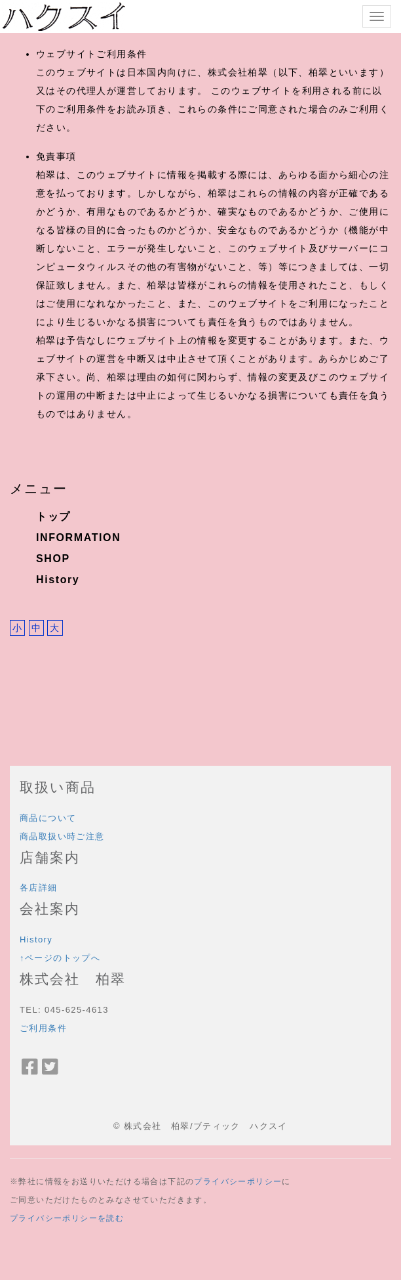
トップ (53, 516)
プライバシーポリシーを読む (67, 1218)
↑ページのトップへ (60, 958)
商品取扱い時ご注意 (62, 836)
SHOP (53, 558)
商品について (48, 818)
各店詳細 (39, 888)
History (57, 579)
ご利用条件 (43, 1028)
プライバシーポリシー (238, 1181)
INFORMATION (78, 537)
